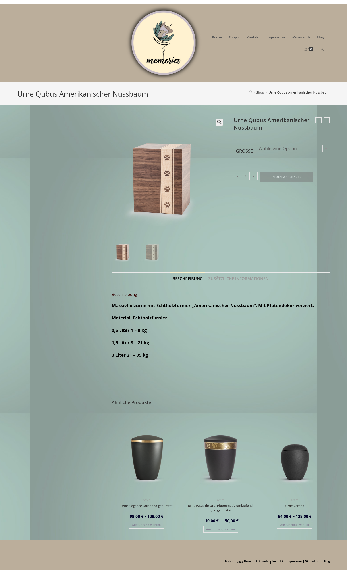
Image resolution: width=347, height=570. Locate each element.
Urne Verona (294, 505)
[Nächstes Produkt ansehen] (327, 120)
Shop (240, 561)
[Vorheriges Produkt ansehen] (318, 120)
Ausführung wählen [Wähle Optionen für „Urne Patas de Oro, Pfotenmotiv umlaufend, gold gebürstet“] (220, 529)
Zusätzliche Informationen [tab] (238, 278)
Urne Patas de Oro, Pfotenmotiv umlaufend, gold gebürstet (220, 507)
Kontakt (277, 561)
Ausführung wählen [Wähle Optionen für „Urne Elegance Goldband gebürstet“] (146, 524)
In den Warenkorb (287, 177)
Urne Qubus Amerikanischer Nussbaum (299, 92)
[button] (219, 122)
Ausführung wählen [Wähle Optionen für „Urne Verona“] (294, 524)
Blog (327, 561)
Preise (229, 561)
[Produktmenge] (246, 176)
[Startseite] (250, 92)
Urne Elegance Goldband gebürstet (146, 505)
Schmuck (262, 561)
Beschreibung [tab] (188, 278)
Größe (244, 151)
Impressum (294, 561)
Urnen (146, 500)
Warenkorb (312, 561)
